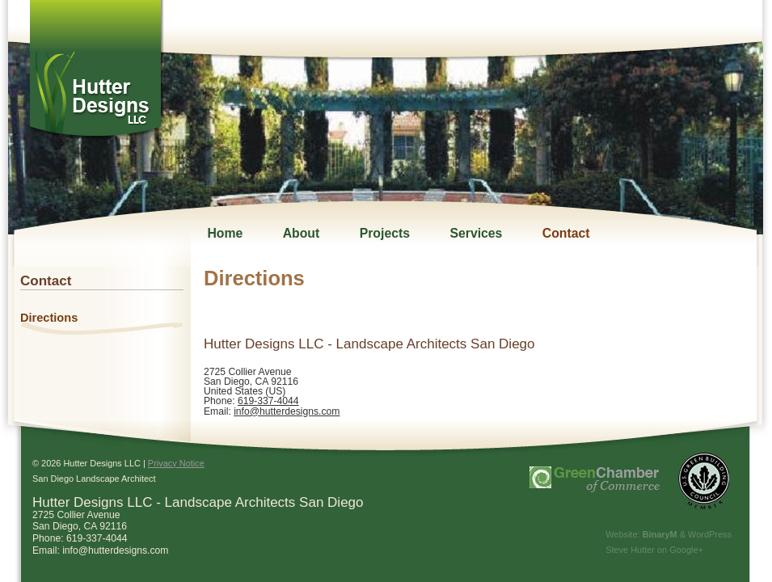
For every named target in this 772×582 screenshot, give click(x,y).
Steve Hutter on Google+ (654, 550)
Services (475, 233)
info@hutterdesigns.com (287, 411)
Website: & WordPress (668, 534)
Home (225, 233)
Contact (566, 233)
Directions (49, 317)
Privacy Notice (176, 463)
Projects (385, 233)
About (301, 233)
